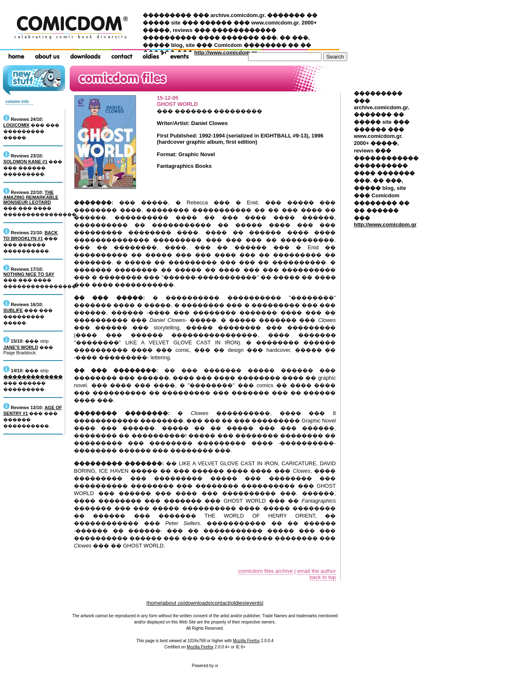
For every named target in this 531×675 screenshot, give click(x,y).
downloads (197, 603)
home (154, 603)
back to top (322, 577)
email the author (316, 571)
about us (173, 603)
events (254, 603)
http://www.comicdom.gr (225, 52)
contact (220, 603)
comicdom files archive (265, 571)
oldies (238, 603)
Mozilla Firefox (246, 640)
